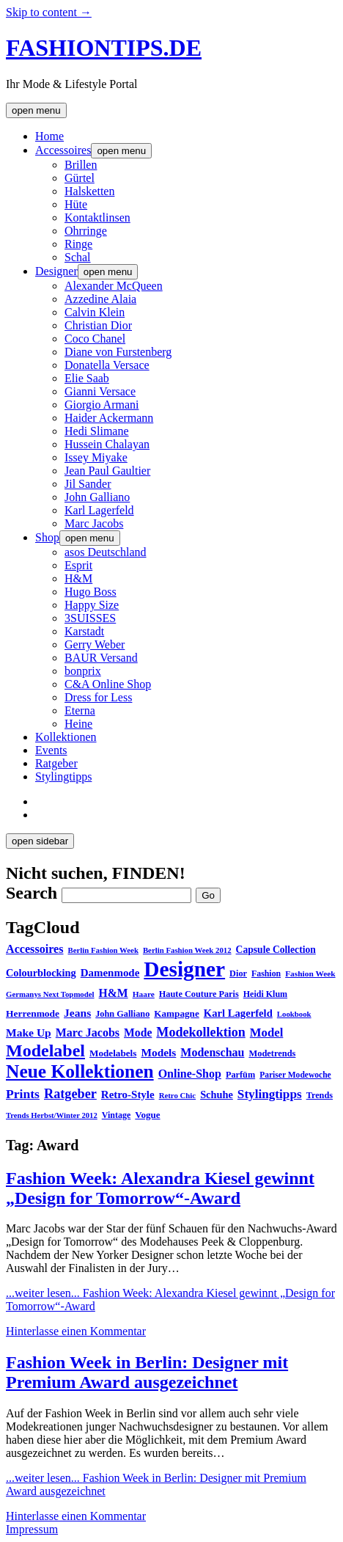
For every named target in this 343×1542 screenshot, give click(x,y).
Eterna (79, 710)
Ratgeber (56, 763)
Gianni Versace (100, 391)
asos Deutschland (105, 552)
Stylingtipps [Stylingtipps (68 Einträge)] (269, 1094)
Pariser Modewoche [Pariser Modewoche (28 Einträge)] (295, 1074)
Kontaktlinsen (97, 217)
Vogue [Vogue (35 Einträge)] (147, 1114)
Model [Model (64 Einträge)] (267, 1032)
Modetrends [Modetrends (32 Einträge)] (271, 1053)
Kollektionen (66, 737)
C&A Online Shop (107, 684)
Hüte (75, 204)
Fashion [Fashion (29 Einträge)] (266, 973)
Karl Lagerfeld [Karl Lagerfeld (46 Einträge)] (238, 1013)
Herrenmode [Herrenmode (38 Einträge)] (32, 1013)
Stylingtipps (63, 776)
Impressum (32, 1529)
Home (49, 136)
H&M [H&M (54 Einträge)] (113, 993)
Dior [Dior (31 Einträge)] (238, 973)
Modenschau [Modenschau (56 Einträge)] (212, 1052)
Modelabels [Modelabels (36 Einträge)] (112, 1053)
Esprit (78, 565)
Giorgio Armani (101, 404)
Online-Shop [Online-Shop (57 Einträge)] (189, 1073)
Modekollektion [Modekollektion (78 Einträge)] (200, 1032)
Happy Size (91, 605)
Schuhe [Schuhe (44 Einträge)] (216, 1094)
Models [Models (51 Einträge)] (158, 1052)
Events (51, 750)
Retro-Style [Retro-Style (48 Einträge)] (128, 1094)
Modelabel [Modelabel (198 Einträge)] (45, 1050)
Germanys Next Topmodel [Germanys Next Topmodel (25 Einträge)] (50, 994)
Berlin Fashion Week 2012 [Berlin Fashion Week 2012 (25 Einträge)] (187, 950)
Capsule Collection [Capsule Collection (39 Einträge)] (276, 949)
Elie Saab (86, 378)
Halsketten (89, 191)
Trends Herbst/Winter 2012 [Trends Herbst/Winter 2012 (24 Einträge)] (51, 1115)
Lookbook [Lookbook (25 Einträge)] (294, 1013)
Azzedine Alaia (100, 299)
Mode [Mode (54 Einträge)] (138, 1032)
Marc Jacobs (93, 523)
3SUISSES (90, 618)
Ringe (78, 244)
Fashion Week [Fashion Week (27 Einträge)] (310, 973)
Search (31, 892)
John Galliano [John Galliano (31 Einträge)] (122, 1014)
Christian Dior (98, 325)
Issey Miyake (96, 457)
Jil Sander (87, 484)
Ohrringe (85, 230)
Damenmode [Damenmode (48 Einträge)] (110, 973)
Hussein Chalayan (107, 444)
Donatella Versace (107, 365)
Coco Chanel (94, 338)
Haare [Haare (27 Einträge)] (144, 994)
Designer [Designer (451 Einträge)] (184, 969)
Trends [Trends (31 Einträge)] (319, 1095)
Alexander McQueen (113, 285)
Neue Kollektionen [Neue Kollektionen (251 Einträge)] (80, 1071)
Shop (47, 537)
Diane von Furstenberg (118, 352)
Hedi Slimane (96, 431)
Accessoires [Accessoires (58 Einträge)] (35, 949)
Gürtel (79, 178)
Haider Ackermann (108, 418)
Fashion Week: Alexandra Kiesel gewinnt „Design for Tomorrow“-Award (160, 1188)
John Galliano (97, 497)
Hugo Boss (90, 591)
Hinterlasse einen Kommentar (76, 1331)
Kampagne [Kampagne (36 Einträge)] (176, 1013)
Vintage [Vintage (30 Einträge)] (116, 1115)
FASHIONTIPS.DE (104, 47)
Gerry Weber (94, 644)
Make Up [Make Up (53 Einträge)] (28, 1032)
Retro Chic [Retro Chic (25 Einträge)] (177, 1095)
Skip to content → (49, 12)
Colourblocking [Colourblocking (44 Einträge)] (41, 973)
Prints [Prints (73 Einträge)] (23, 1093)
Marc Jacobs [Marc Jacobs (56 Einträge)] (87, 1032)
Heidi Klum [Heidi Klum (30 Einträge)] (265, 994)
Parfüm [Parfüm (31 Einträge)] (240, 1075)
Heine (78, 723)
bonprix (82, 671)
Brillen (80, 164)
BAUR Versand (101, 657)
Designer (56, 271)
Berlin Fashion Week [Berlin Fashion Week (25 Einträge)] (103, 950)
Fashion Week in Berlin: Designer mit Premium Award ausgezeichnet (147, 1372)
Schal (77, 257)
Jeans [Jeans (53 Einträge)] (77, 1012)
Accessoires (63, 150)
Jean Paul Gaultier (107, 470)
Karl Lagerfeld (99, 510)
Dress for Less (98, 697)
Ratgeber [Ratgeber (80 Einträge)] (70, 1093)
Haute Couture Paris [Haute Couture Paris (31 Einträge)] (199, 994)
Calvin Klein (94, 312)
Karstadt (84, 631)
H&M (78, 578)
